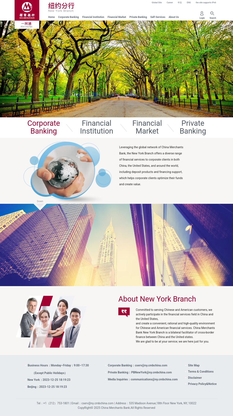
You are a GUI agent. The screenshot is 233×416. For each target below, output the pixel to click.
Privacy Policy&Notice (202, 384)
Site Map (194, 365)
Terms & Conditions (200, 371)
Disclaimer (195, 377)
